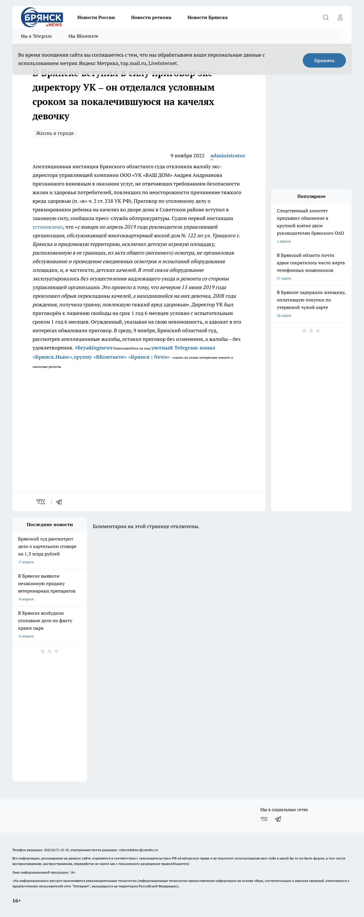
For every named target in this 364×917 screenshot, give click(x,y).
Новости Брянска (207, 17)
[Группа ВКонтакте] (264, 819)
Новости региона (151, 17)
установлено (47, 226)
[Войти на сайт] (340, 17)
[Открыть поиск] (326, 17)
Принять (324, 60)
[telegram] (61, 502)
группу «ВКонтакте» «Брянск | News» (122, 357)
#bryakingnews (93, 347)
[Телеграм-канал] (278, 819)
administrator (227, 155)
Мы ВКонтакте (83, 36)
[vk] (41, 502)
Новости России (96, 17)
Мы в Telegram (36, 36)
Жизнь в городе (55, 133)
